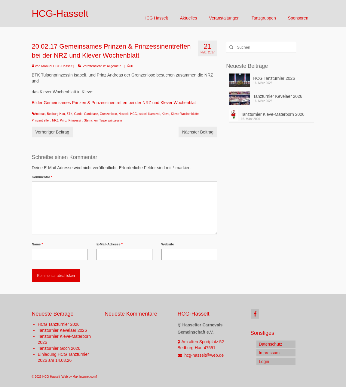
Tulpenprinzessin (110, 120)
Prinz (63, 120)
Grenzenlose (108, 114)
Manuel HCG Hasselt (56, 66)
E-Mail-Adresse (109, 244)
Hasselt (123, 114)
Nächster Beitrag (197, 132)
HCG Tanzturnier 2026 (274, 78)
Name (37, 244)
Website (167, 244)
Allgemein (114, 66)
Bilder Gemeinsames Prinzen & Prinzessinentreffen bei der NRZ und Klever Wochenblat (114, 102)
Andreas (39, 114)
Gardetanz (91, 114)
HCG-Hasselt (60, 13)
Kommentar (42, 177)
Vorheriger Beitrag (52, 132)
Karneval (154, 114)
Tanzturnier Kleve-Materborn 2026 (273, 114)
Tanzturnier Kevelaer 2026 (277, 96)
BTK (69, 114)
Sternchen (91, 120)
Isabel (143, 114)
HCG (133, 114)
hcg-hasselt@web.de (201, 355)
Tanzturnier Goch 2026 (59, 348)
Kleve (165, 114)
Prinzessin (75, 120)
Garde (78, 114)
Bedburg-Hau (56, 114)
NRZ (55, 120)
